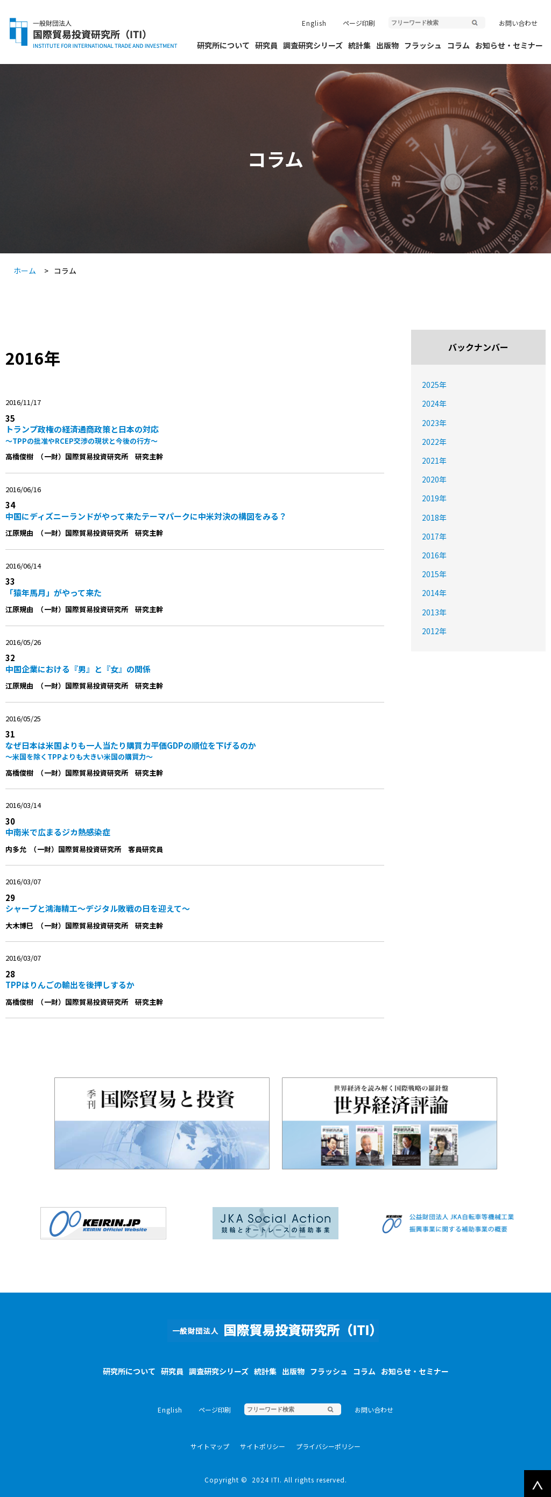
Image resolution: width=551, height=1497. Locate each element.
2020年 (434, 479)
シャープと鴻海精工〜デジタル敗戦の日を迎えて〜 (97, 908)
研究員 (266, 45)
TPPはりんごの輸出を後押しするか (70, 984)
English (314, 22)
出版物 (387, 45)
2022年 (434, 441)
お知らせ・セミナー (509, 45)
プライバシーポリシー (328, 1446)
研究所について (223, 45)
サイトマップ (209, 1446)
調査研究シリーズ (313, 45)
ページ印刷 (359, 22)
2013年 (434, 612)
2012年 (434, 631)
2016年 (434, 555)
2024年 (434, 403)
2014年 (434, 592)
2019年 (434, 498)
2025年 (434, 384)
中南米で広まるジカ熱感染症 (57, 832)
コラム (458, 45)
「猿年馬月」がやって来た (53, 592)
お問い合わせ (518, 22)
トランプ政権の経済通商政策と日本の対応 (192, 434)
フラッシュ (423, 45)
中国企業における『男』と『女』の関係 (78, 669)
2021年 (434, 460)
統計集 (359, 45)
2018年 (434, 517)
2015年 (434, 574)
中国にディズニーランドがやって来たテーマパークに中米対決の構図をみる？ (146, 516)
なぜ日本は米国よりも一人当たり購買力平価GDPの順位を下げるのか (192, 751)
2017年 (434, 536)
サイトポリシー (262, 1446)
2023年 (434, 422)
